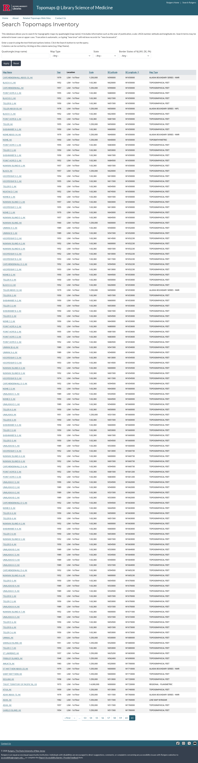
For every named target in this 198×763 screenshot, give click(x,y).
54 (91, 717)
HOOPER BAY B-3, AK (12, 378)
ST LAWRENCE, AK (11, 653)
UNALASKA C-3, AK (11, 554)
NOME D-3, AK (9, 399)
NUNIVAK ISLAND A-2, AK (14, 243)
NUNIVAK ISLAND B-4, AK (14, 461)
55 (97, 717)
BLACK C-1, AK (9, 114)
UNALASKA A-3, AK (11, 565)
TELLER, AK (8, 124)
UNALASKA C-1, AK (11, 394)
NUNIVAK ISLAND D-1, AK (14, 217)
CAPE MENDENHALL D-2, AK (15, 264)
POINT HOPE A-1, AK (12, 93)
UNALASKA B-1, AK (11, 446)
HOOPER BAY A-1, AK (12, 176)
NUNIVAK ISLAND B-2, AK (14, 248)
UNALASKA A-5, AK (11, 617)
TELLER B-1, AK (9, 103)
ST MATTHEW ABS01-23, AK (15, 668)
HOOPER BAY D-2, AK (12, 238)
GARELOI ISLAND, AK (12, 710)
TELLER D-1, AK (9, 186)
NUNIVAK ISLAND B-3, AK (14, 373)
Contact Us (60, 18)
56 (102, 717)
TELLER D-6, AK (9, 622)
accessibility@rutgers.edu (13, 757)
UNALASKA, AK (9, 414)
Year (59, 72)
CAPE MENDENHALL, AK (13, 88)
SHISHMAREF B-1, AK (12, 155)
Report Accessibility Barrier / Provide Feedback (58, 757)
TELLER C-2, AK (9, 305)
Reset (16, 63)
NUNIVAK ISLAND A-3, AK (14, 368)
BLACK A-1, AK (9, 82)
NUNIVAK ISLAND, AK (12, 223)
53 (85, 717)
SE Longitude (132, 72)
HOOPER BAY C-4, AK (12, 451)
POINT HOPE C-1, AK (12, 145)
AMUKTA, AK (8, 663)
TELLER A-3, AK (9, 409)
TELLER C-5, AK (9, 601)
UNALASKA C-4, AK (11, 591)
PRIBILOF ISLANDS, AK (13, 658)
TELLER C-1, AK (9, 150)
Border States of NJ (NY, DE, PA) (135, 51)
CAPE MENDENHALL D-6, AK (15, 570)
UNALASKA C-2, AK (11, 482)
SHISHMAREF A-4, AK (12, 529)
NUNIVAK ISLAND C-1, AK (14, 202)
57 (108, 717)
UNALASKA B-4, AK (11, 586)
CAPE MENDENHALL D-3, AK (15, 383)
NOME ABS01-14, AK (12, 134)
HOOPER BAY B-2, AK (12, 259)
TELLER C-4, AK (9, 534)
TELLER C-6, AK (9, 632)
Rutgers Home (172, 2)
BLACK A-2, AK (9, 285)
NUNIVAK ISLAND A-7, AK (14, 611)
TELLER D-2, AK (9, 316)
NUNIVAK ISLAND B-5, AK (14, 539)
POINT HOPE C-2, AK (12, 337)
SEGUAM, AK (8, 679)
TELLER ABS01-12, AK (12, 290)
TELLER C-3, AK (9, 430)
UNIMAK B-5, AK (10, 233)
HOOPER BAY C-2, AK (12, 269)
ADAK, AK (7, 700)
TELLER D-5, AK (9, 580)
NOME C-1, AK (9, 212)
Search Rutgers (189, 2)
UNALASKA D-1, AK (11, 404)
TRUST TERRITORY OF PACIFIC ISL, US (20, 684)
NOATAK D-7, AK (10, 191)
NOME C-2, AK (9, 321)
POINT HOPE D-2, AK (12, 342)
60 (126, 717)
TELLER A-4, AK (9, 513)
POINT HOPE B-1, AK (12, 119)
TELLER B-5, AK (9, 596)
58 (114, 717)
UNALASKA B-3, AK (11, 549)
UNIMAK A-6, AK (10, 352)
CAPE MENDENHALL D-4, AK (15, 466)
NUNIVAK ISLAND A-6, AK (14, 575)
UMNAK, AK (8, 637)
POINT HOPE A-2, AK (12, 326)
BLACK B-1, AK (9, 98)
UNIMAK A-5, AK (10, 228)
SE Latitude (112, 72)
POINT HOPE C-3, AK (12, 477)
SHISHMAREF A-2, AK (12, 300)
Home (5, 18)
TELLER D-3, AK (9, 440)
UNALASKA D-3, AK (11, 560)
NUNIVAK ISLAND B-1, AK (14, 165)
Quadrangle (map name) (14, 51)
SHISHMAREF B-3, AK (12, 435)
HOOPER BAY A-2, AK (12, 254)
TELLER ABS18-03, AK (12, 108)
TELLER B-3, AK (9, 420)
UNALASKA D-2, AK (11, 487)
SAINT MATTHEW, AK (12, 674)
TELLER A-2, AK (9, 280)
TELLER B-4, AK (9, 518)
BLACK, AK (7, 171)
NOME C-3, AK (9, 388)
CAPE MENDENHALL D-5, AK (15, 503)
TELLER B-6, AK (9, 627)
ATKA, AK (7, 689)
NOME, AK (7, 140)
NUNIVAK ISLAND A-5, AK (14, 523)
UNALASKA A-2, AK (11, 492)
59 (120, 717)
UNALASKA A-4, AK (11, 606)
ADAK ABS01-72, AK (12, 694)
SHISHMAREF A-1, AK (12, 129)
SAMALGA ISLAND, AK (12, 643)
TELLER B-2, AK (9, 295)
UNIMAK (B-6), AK (10, 347)
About (16, 18)
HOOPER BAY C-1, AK (12, 207)
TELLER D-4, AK (9, 544)
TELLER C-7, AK (9, 648)
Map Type (55, 51)
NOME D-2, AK (9, 274)
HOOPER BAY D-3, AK (12, 362)
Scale (91, 72)
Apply (6, 63)
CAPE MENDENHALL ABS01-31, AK (18, 77)
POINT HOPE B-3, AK (12, 472)
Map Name (7, 72)
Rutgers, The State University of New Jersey (26, 751)
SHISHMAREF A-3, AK (12, 425)
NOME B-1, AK (9, 197)
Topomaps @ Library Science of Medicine (74, 7)
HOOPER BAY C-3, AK (12, 357)
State (96, 51)
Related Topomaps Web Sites (37, 18)
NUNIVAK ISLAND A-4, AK (14, 456)
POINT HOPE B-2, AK (12, 331)
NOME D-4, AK (9, 508)
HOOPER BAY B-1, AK (12, 181)
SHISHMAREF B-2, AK (12, 311)
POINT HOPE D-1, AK (12, 160)
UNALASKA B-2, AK (11, 497)
